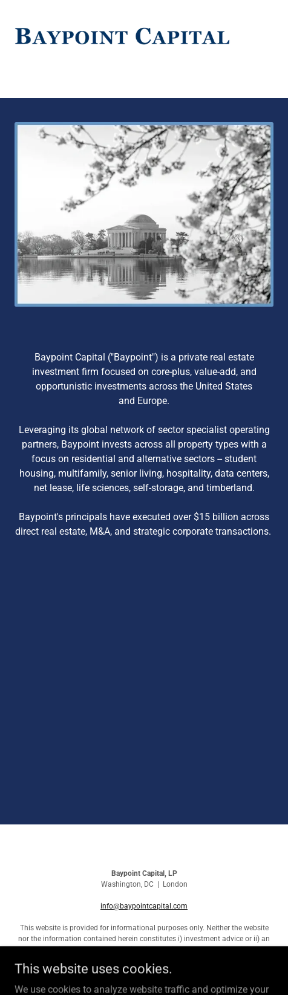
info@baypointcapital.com (144, 906)
